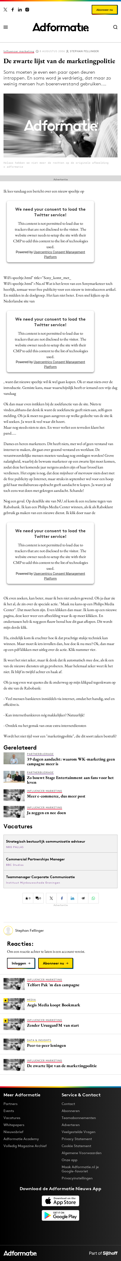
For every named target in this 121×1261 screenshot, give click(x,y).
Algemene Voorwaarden (82, 1153)
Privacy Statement (77, 1139)
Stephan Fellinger (84, 51)
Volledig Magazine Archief (25, 1146)
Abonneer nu (104, 9)
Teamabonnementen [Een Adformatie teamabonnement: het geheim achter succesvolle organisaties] (79, 1118)
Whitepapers (14, 1125)
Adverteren (71, 1125)
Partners (11, 1104)
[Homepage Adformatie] (60, 27)
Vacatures (12, 1118)
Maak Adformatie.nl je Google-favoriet (80, 1169)
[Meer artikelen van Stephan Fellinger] (60, 930)
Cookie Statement (76, 1146)
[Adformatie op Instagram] (27, 9)
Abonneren (71, 1111)
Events (9, 1111)
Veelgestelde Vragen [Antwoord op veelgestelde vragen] (78, 1132)
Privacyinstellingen (77, 1178)
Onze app (69, 1160)
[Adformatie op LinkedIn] (20, 9)
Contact (68, 1104)
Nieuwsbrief (13, 1132)
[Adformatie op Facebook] (13, 9)
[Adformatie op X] (5, 9)
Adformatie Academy (21, 1139)
